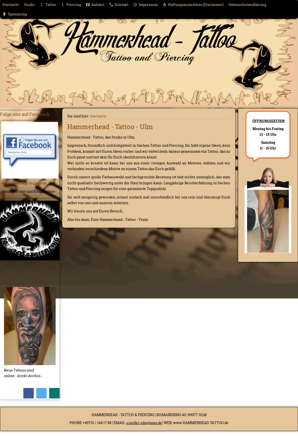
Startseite (10, 4)
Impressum (145, 4)
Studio (29, 4)
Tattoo (48, 4)
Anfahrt (95, 4)
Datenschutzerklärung (247, 4)
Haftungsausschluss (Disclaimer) (193, 4)
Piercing (71, 4)
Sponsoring (14, 14)
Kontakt (118, 4)
